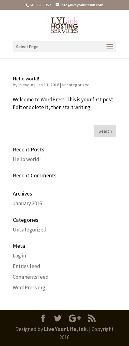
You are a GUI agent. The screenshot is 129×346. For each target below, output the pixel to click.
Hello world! (26, 78)
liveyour (25, 85)
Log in (19, 255)
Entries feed (26, 266)
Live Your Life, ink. (66, 329)
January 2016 (27, 203)
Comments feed (31, 276)
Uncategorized (76, 85)
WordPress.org (29, 287)
